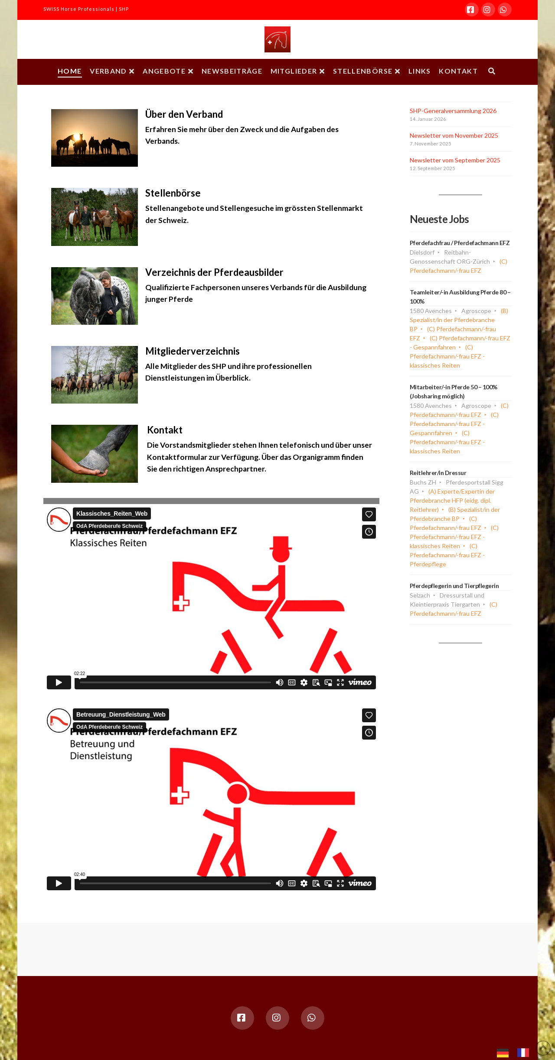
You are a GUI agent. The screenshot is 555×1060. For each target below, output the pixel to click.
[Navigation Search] (492, 72)
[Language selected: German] (517, 1052)
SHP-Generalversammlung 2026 (453, 110)
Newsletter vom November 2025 (454, 135)
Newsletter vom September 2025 (455, 160)
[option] (525, 1052)
